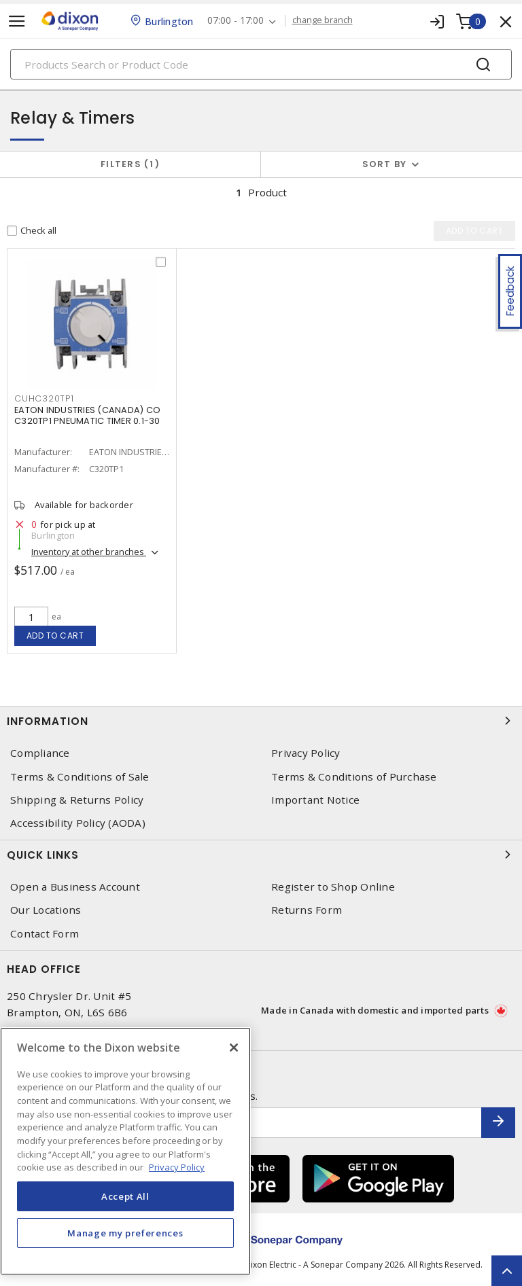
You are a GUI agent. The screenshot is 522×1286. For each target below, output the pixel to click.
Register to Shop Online (333, 886)
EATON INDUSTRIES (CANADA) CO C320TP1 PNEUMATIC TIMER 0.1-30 (87, 415)
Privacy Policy (306, 753)
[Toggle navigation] (17, 21)
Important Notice (315, 799)
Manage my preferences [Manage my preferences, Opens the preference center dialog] (125, 1233)
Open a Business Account (75, 886)
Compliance (40, 753)
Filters (130, 164)
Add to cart (55, 635)
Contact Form (44, 933)
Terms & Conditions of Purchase (354, 776)
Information (261, 720)
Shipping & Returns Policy (76, 799)
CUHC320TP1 (44, 398)
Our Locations (45, 910)
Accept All (125, 1196)
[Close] (234, 1047)
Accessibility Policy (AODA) (77, 823)
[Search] (261, 64)
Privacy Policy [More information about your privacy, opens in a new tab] (177, 1167)
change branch (322, 20)
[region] (125, 1151)
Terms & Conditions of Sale (80, 776)
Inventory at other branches (88, 552)
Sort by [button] (384, 164)
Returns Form (306, 910)
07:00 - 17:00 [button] (235, 20)
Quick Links (261, 854)
